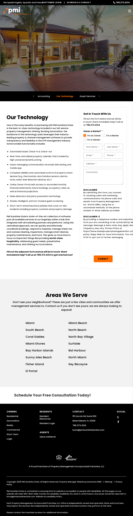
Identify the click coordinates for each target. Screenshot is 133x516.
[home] (15, 11)
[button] (118, 417)
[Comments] (103, 177)
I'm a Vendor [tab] (93, 139)
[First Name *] (92, 147)
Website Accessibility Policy (49, 496)
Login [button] (9, 438)
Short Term (12, 434)
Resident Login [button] (47, 423)
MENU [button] (129, 11)
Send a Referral (48, 436)
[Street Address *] (103, 164)
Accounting (44, 96)
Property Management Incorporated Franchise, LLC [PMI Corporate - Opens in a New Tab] (77, 466)
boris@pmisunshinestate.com (88, 429)
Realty (10, 425)
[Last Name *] (113, 147)
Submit (103, 258)
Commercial (13, 429)
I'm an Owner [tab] (94, 135)
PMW (99, 482)
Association (13, 420)
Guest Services (87, 96)
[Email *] (92, 155)
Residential (12, 416)
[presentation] (104, 247)
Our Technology (64, 96)
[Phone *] (113, 155)
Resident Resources (45, 417)
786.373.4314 (123, 2)
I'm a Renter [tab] (112, 135)
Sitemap (108, 482)
